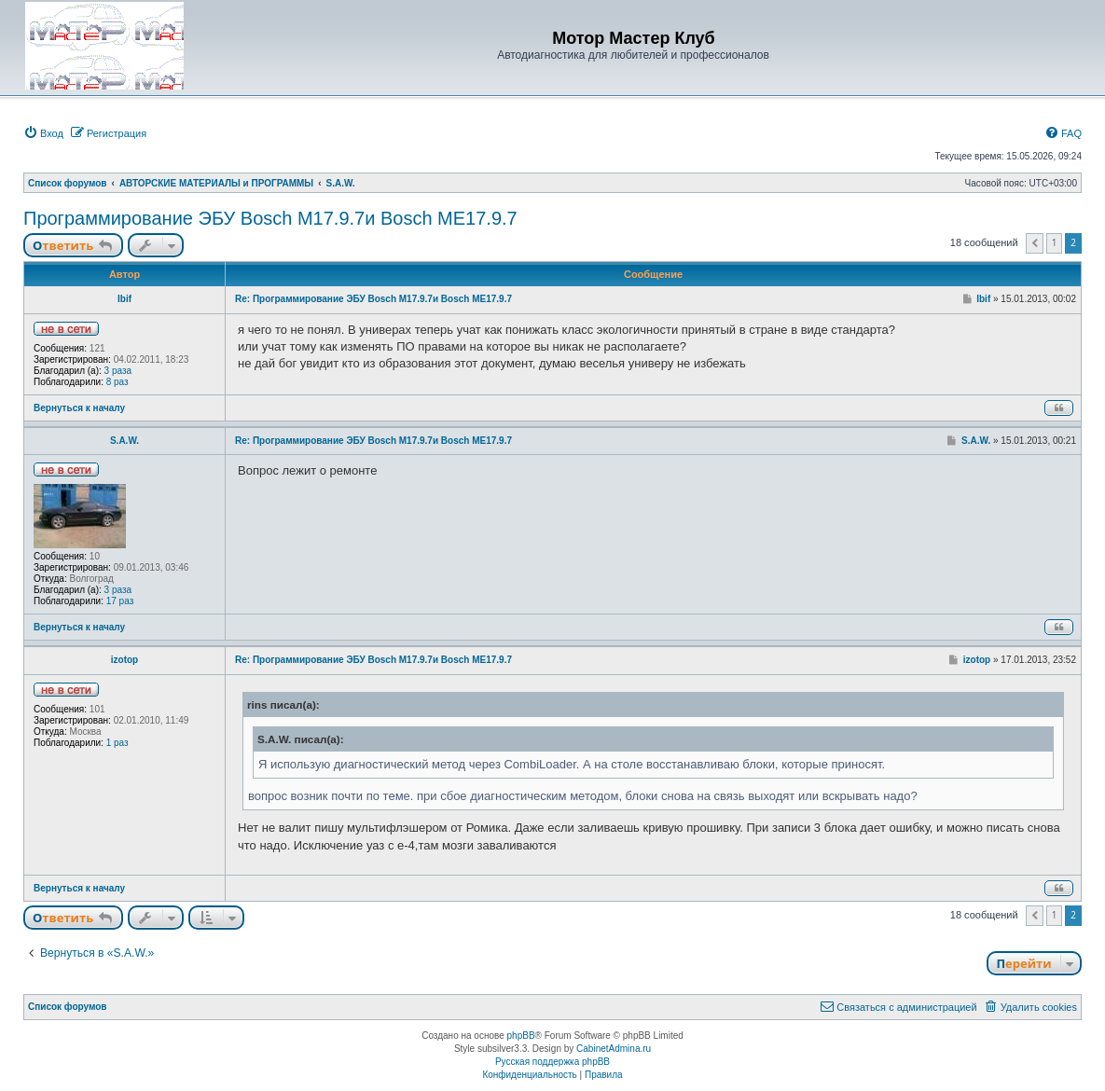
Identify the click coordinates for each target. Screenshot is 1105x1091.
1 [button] (1054, 242)
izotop (124, 660)
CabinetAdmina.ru (613, 1048)
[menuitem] (43, 133)
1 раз (117, 743)
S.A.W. (124, 440)
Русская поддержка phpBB (552, 1061)
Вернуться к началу (79, 408)
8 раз (117, 382)
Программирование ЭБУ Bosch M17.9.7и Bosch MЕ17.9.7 (270, 218)
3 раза (118, 371)
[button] (1034, 243)
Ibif (124, 299)
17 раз (120, 601)
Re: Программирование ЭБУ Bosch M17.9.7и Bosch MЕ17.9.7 (373, 299)
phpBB (521, 1035)
